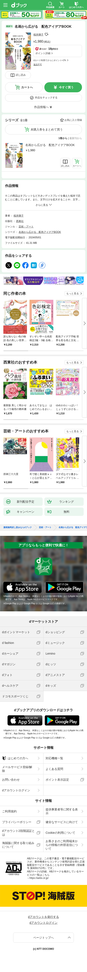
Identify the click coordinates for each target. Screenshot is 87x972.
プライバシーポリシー (16, 822)
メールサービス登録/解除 (17, 768)
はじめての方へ (15, 758)
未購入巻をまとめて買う (47, 129)
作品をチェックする (46, 97)
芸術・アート (26, 226)
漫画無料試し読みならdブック (17, 527)
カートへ (27, 87)
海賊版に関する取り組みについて (18, 844)
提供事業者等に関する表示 (62, 811)
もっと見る (72, 293)
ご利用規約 (9, 811)
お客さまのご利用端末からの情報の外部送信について (62, 844)
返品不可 (37, 64)
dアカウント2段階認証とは (18, 832)
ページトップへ (43, 937)
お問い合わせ (11, 779)
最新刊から (75, 138)
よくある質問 (54, 769)
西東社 (20, 221)
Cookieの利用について (60, 832)
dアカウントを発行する (43, 917)
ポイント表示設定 (57, 779)
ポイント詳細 (42, 53)
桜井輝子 (38, 34)
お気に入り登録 (73, 120)
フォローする (46, 34)
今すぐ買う (66, 87)
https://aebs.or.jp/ (39, 878)
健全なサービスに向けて (62, 822)
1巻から (63, 138)
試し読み (21, 74)
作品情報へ (41, 107)
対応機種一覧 (54, 758)
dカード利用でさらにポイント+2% (49, 60)
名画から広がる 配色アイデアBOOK (50, 145)
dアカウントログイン (16, 790)
